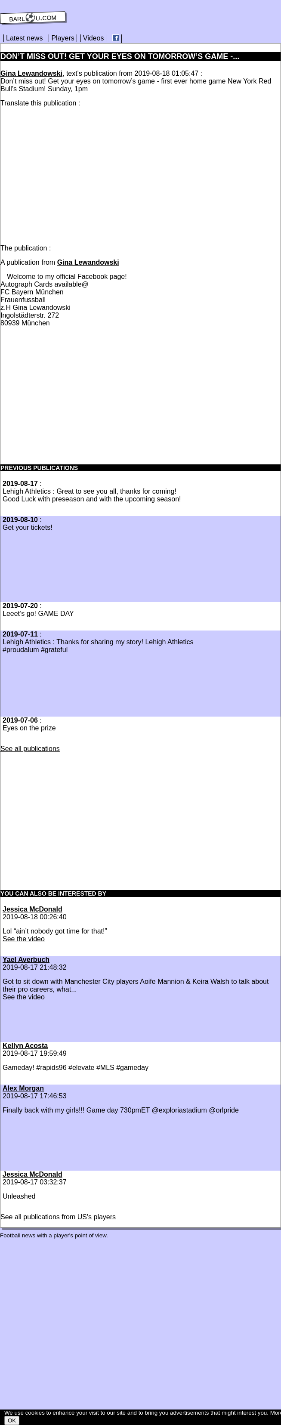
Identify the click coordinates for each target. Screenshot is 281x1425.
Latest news (24, 38)
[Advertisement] (72, 174)
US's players (96, 1217)
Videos (93, 38)
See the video (24, 939)
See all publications (30, 748)
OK (12, 1420)
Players (62, 38)
